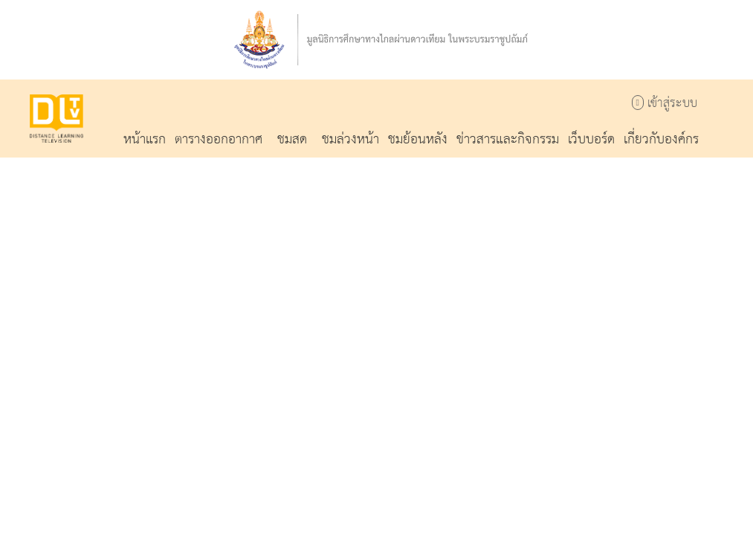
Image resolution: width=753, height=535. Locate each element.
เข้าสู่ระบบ (664, 103)
